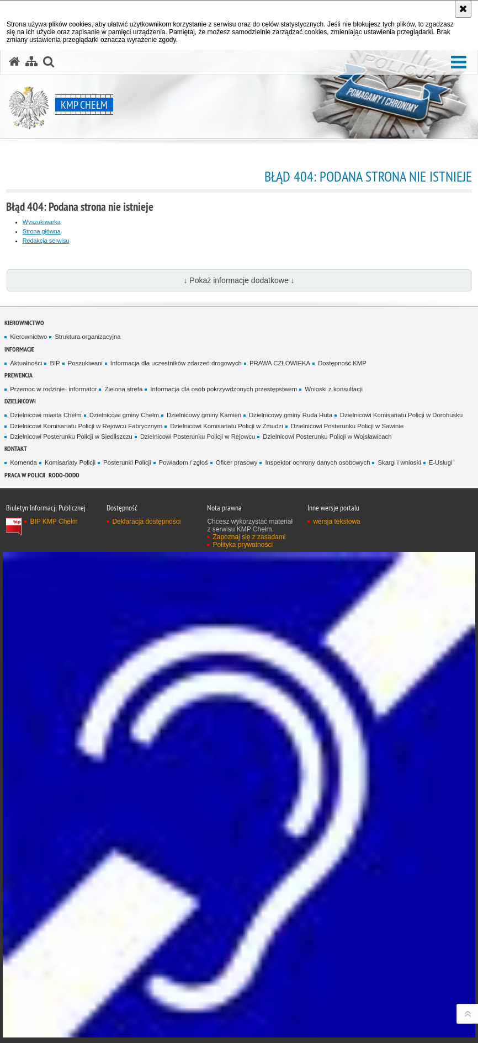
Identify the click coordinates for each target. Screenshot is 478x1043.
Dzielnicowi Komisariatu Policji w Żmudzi (226, 426)
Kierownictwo (24, 322)
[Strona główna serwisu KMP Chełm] (14, 62)
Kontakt (15, 448)
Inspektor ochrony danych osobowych (317, 462)
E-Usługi (441, 462)
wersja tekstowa (336, 521)
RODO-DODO (64, 475)
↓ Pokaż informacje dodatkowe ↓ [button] (238, 280)
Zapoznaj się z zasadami (249, 537)
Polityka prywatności (243, 545)
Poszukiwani (85, 363)
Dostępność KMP (342, 363)
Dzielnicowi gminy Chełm (124, 415)
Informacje (19, 349)
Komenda (23, 462)
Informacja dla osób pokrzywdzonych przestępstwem (223, 389)
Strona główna (42, 231)
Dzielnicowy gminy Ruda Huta (290, 415)
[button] (458, 62)
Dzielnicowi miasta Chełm (45, 415)
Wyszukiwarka (42, 222)
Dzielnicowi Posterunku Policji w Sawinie (347, 426)
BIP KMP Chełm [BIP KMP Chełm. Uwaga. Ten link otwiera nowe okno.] (53, 521)
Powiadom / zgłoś (183, 462)
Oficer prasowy (237, 462)
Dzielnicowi (20, 401)
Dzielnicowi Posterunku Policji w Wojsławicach (327, 436)
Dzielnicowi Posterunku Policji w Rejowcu (197, 436)
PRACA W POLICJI (24, 475)
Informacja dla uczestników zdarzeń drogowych (176, 363)
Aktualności (26, 363)
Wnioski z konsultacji (334, 389)
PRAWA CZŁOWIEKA (279, 363)
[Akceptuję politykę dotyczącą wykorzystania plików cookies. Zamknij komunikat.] (463, 9)
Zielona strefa (123, 389)
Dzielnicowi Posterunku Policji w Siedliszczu (71, 436)
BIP (55, 363)
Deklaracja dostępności (146, 521)
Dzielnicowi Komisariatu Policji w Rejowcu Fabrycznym (86, 426)
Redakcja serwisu (46, 240)
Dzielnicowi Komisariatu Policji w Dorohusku (401, 415)
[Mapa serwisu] (31, 62)
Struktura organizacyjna (87, 336)
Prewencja (18, 375)
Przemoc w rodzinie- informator (53, 389)
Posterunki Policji (127, 462)
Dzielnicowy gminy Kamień (204, 415)
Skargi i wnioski (399, 462)
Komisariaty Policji (70, 462)
